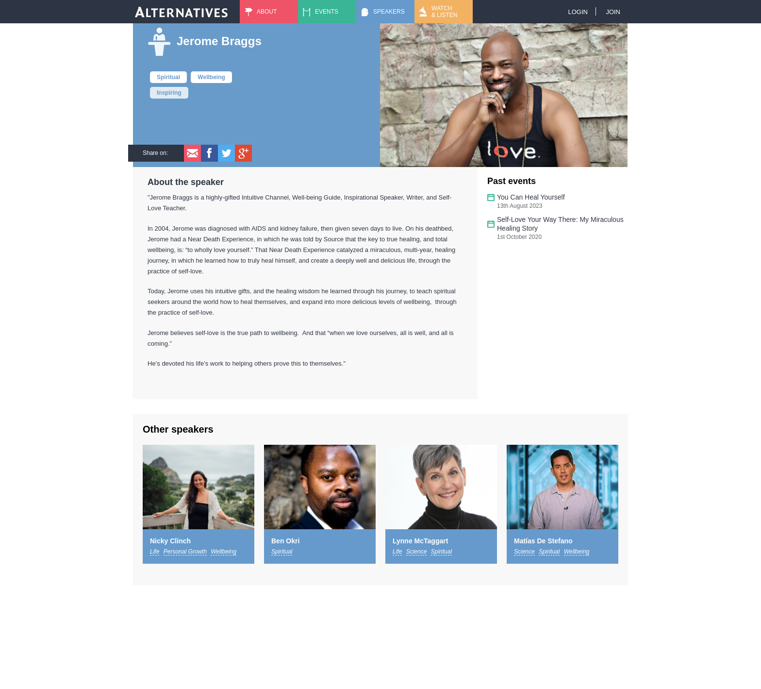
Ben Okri (285, 541)
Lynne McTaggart (420, 541)
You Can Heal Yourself (531, 197)
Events (326, 11)
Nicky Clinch (170, 541)
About (267, 11)
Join (613, 12)
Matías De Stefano (543, 541)
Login (577, 12)
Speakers (389, 11)
